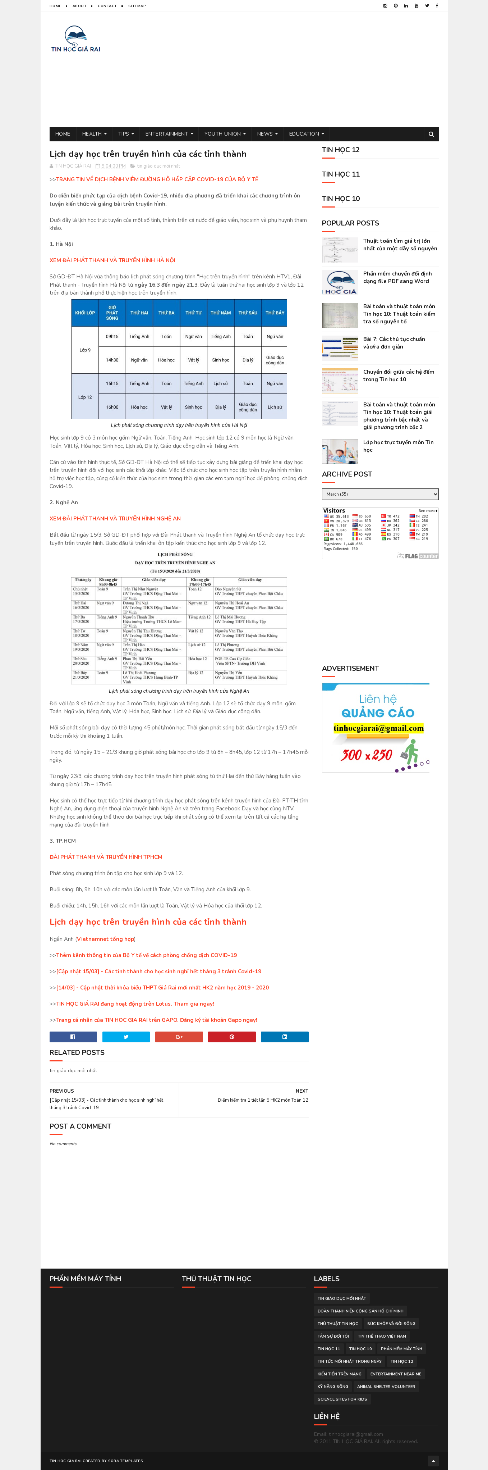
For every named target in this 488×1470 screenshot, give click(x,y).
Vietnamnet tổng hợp (105, 939)
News (265, 134)
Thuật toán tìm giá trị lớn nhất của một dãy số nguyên (400, 244)
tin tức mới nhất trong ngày (350, 1361)
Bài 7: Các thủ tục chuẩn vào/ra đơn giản (394, 343)
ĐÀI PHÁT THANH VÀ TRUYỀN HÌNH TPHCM (106, 857)
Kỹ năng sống (333, 1386)
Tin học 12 (402, 1361)
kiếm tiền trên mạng (340, 1374)
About (80, 6)
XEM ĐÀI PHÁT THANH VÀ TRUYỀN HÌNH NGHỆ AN (115, 518)
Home (55, 6)
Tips (123, 134)
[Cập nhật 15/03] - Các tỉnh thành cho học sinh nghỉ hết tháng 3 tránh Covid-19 (158, 971)
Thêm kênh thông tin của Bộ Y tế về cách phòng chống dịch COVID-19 (146, 955)
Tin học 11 (329, 1349)
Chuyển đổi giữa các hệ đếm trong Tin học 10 (398, 375)
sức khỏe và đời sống (391, 1323)
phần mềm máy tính (401, 1349)
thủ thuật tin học (338, 1323)
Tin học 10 (360, 1349)
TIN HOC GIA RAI (66, 1461)
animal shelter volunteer (386, 1386)
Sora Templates (125, 1461)
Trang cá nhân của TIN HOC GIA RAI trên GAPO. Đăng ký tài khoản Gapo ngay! (156, 1020)
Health (92, 134)
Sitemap (137, 6)
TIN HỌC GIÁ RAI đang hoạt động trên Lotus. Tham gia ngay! (135, 1003)
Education (304, 134)
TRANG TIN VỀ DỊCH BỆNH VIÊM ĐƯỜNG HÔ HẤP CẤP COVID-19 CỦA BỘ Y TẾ (157, 179)
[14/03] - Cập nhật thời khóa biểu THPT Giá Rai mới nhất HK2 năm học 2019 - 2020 (162, 987)
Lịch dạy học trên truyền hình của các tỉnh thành (148, 922)
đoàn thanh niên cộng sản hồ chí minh (361, 1311)
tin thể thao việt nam (382, 1336)
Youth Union (222, 134)
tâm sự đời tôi (333, 1336)
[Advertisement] (308, 69)
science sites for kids (342, 1399)
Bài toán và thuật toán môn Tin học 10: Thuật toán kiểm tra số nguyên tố (399, 314)
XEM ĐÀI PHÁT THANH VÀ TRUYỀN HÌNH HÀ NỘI (112, 260)
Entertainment (167, 134)
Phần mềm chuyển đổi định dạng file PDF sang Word (397, 277)
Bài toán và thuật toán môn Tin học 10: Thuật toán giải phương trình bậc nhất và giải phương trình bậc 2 (399, 416)
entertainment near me (395, 1374)
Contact (107, 6)
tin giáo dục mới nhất (158, 166)
